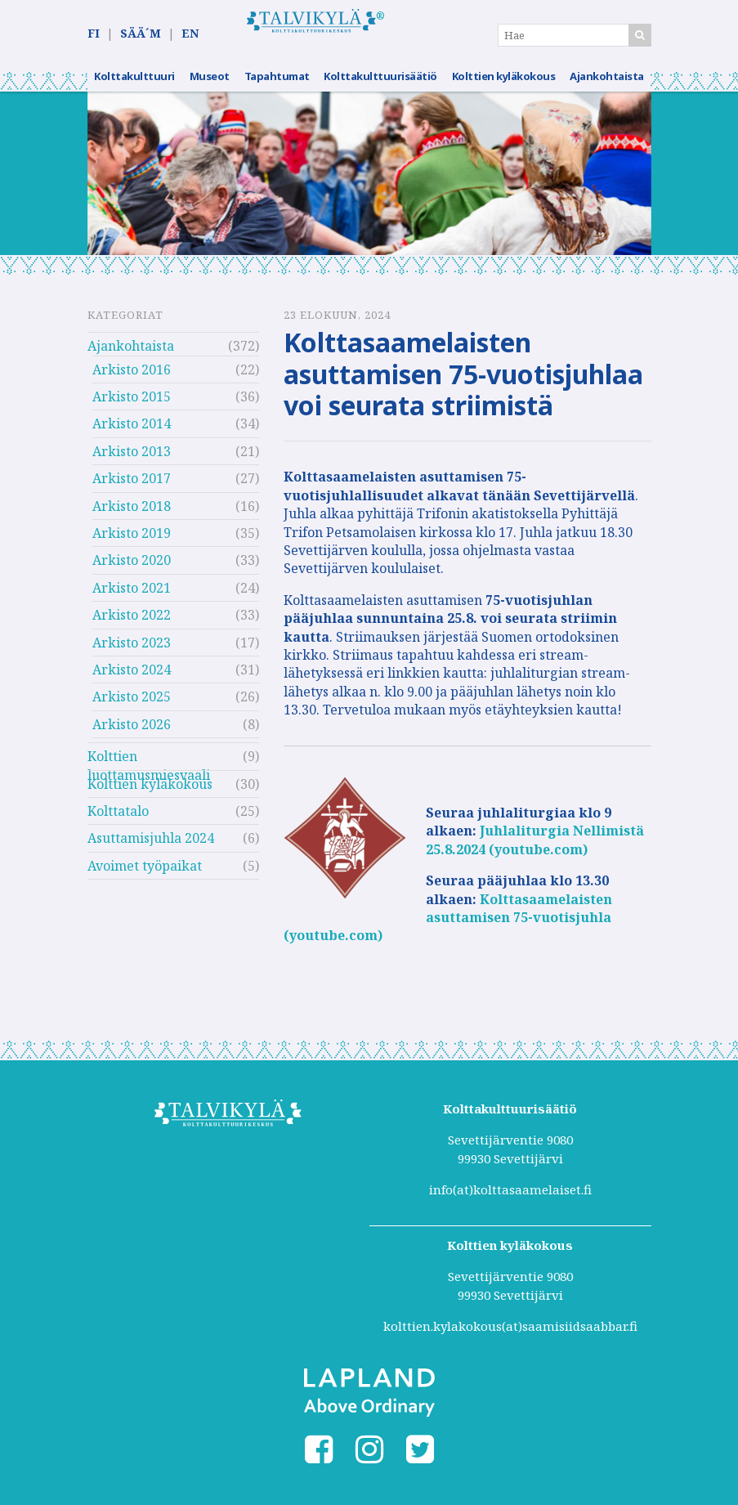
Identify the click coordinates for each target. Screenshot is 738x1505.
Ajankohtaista (607, 85)
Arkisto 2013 (131, 461)
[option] (369, 183)
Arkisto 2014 (131, 434)
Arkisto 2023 (131, 652)
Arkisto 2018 (131, 516)
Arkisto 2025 (131, 707)
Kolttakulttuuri (134, 85)
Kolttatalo (118, 821)
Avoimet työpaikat (144, 876)
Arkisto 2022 (131, 625)
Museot (210, 85)
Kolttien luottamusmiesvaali (148, 768)
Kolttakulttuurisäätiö (380, 85)
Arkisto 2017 (131, 488)
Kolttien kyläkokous (504, 85)
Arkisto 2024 (131, 679)
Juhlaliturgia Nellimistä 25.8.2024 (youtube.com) (535, 850)
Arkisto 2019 (131, 543)
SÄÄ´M (140, 34)
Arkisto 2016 (131, 379)
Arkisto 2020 (131, 571)
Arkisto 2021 (131, 598)
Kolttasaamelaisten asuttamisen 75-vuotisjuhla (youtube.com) (448, 927)
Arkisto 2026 (131, 734)
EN (190, 34)
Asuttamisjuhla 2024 (150, 849)
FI (93, 34)
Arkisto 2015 (131, 406)
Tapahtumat (277, 85)
